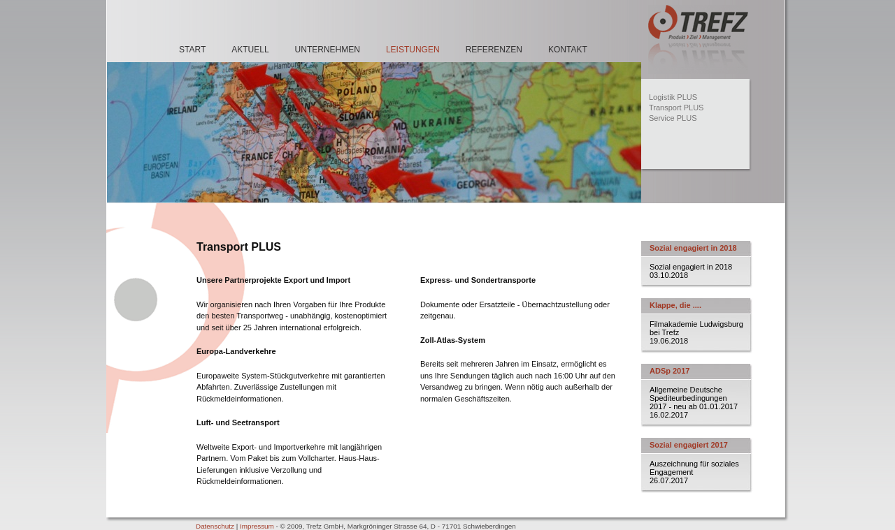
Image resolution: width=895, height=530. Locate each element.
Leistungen (413, 49)
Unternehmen (327, 49)
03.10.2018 (669, 275)
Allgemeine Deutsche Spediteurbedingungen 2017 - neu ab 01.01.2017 (694, 398)
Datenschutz (215, 526)
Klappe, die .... (675, 305)
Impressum (257, 526)
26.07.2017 (669, 480)
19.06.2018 (669, 341)
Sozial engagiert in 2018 (693, 248)
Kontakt (567, 49)
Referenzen (494, 49)
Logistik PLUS (673, 97)
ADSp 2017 (669, 371)
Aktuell (249, 49)
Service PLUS (672, 118)
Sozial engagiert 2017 (689, 445)
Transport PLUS (676, 107)
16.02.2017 (669, 415)
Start (192, 49)
